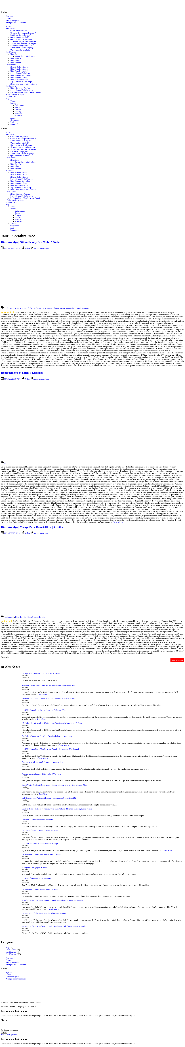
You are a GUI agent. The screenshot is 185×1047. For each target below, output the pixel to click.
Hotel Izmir (14, 54)
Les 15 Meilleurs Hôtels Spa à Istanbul (36, 878)
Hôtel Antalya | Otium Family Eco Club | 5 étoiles (31, 242)
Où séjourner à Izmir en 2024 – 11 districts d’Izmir (41, 674)
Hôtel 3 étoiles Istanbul (19, 71)
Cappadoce (14, 120)
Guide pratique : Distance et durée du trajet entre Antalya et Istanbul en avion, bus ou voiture (57, 809)
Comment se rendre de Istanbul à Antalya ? (38, 820)
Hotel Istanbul (11, 65)
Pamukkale (14, 124)
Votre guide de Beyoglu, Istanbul (34, 867)
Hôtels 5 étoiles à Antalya (20, 88)
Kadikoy (18, 116)
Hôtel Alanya (15, 60)
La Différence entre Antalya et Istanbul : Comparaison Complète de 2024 (49, 798)
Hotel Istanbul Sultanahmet (20, 75)
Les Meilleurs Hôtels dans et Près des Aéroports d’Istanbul (44, 913)
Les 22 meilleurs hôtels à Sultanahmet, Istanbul (40, 889)
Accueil (9, 26)
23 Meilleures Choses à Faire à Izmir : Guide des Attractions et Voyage (48, 698)
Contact (9, 18)
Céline (28, 248)
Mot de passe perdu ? (9, 1035)
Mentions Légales (12, 20)
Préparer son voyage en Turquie (22, 46)
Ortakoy (18, 111)
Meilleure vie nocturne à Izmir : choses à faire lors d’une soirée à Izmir (49, 685)
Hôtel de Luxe (11, 97)
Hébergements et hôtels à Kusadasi (22, 372)
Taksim (18, 109)
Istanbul (13, 103)
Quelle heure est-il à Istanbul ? (22, 39)
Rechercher (5, 657)
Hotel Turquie (11, 52)
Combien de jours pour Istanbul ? (23, 33)
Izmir (12, 122)
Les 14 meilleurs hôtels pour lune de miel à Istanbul (41, 854)
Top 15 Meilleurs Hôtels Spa (21, 82)
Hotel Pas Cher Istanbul (19, 80)
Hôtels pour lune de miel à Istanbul (23, 84)
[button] (92, 12)
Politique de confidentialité (16, 22)
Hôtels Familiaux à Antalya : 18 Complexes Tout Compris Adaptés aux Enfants (52, 723)
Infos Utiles (10, 29)
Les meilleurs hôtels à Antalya (21, 90)
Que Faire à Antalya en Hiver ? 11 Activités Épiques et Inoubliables (47, 736)
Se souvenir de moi (9, 1030)
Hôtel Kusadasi (16, 58)
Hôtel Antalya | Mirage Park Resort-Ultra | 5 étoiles (32, 527)
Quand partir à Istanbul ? (19, 37)
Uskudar (18, 114)
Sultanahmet (20, 105)
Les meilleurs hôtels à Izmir (25, 56)
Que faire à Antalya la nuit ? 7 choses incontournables (42, 762)
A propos (9, 16)
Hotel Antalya (11, 86)
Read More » (118, 522)
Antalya (13, 118)
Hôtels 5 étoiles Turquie (15, 94)
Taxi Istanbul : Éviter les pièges (22, 48)
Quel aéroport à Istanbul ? (20, 50)
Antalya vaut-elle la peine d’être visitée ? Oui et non (41, 774)
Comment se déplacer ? (19, 31)
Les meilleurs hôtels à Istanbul (22, 73)
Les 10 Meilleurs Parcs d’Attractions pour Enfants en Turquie (45, 710)
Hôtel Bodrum (15, 63)
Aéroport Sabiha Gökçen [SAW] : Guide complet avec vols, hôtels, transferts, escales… (55, 926)
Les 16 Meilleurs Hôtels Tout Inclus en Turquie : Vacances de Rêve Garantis (51, 749)
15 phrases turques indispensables (23, 41)
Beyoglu (18, 107)
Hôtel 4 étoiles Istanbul (19, 69)
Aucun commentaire (41, 248)
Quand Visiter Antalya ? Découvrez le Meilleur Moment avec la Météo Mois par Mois (54, 785)
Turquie (13, 101)
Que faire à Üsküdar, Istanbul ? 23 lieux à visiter (40, 831)
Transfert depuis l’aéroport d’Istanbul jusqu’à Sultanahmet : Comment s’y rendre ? (53, 900)
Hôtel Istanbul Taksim (18, 77)
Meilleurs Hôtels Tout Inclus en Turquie (25, 92)
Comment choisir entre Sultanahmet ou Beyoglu (40, 844)
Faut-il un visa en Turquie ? (20, 35)
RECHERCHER (177, 660)
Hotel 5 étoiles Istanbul (19, 67)
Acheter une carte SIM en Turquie (23, 43)
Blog (7, 99)
